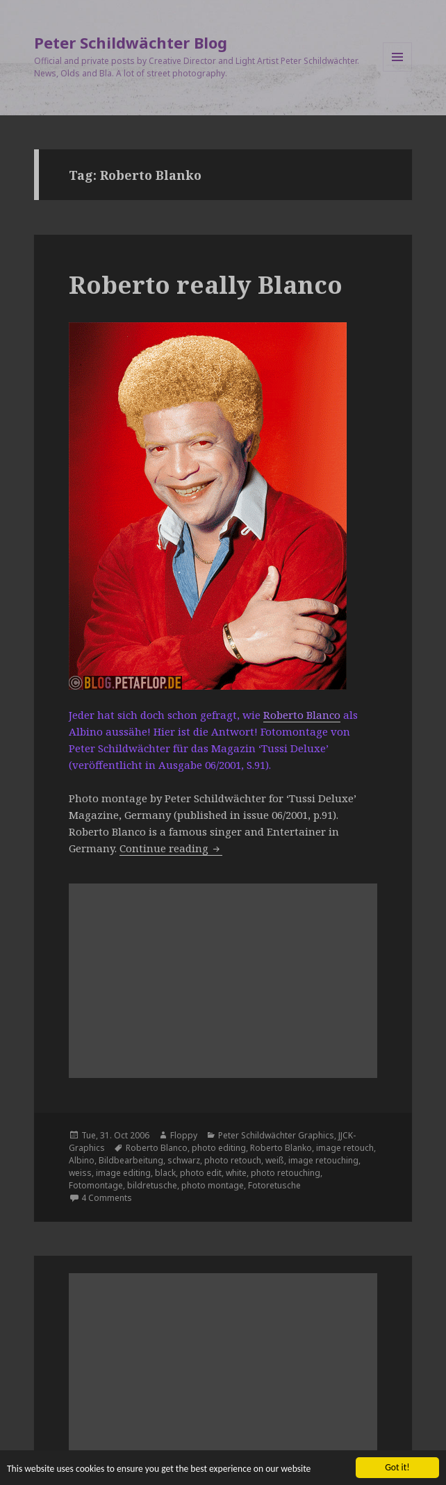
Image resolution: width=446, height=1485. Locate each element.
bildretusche (152, 1185)
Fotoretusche (274, 1185)
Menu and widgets (397, 71)
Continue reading (170, 848)
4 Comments (106, 1198)
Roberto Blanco (301, 715)
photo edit (201, 1173)
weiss (80, 1173)
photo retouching (285, 1173)
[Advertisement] (223, 980)
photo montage (212, 1185)
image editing (123, 1173)
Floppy (183, 1135)
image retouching (323, 1160)
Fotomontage (96, 1185)
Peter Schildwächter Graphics (276, 1135)
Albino (81, 1160)
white (236, 1173)
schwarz (183, 1160)
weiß (274, 1160)
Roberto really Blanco (205, 284)
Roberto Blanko (281, 1148)
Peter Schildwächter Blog (130, 42)
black (165, 1173)
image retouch (345, 1148)
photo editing (219, 1148)
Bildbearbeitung (131, 1160)
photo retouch (232, 1160)
